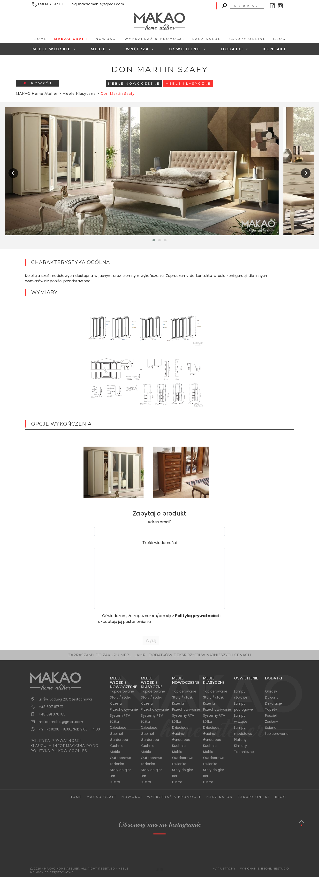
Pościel (271, 715)
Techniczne (244, 751)
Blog (279, 39)
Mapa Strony (224, 868)
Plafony (240, 739)
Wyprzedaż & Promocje (154, 39)
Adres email (160, 522)
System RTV (120, 715)
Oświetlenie (188, 49)
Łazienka (117, 763)
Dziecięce (118, 727)
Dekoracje (273, 703)
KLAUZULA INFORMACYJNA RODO (64, 746)
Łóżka (114, 721)
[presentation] (13, 173)
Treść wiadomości (159, 542)
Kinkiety (240, 745)
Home (40, 39)
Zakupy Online (247, 39)
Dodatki (235, 49)
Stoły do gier (120, 769)
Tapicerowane (122, 691)
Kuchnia (116, 745)
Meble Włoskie (54, 49)
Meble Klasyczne (188, 83)
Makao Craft (71, 39)
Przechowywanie (124, 709)
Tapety (271, 709)
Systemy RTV (152, 715)
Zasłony (271, 721)
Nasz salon (206, 39)
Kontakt (275, 49)
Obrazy (271, 691)
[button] (154, 240)
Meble (101, 49)
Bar (112, 776)
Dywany (271, 697)
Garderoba (119, 739)
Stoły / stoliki (120, 697)
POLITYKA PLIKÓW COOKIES (58, 751)
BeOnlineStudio (275, 868)
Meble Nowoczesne (134, 83)
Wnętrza (140, 49)
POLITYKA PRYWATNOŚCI (55, 740)
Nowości (106, 39)
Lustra (115, 782)
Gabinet (116, 733)
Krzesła (116, 703)
